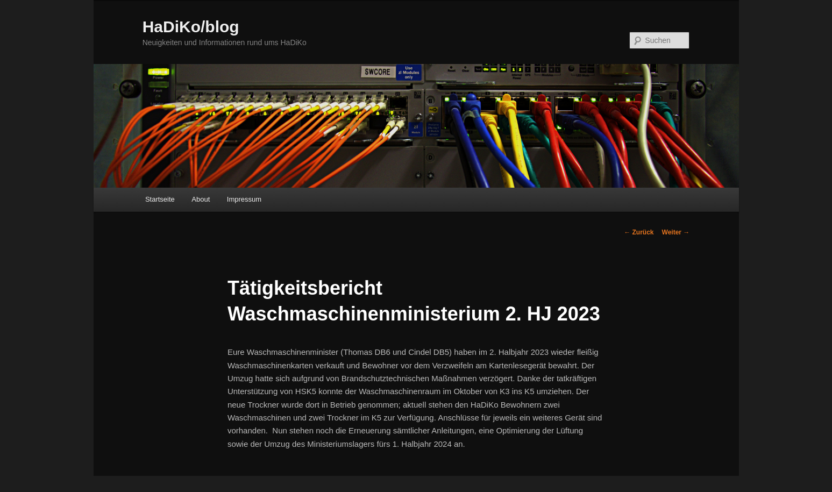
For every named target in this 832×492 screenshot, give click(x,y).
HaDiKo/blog (191, 26)
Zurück (638, 232)
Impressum (244, 199)
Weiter (676, 232)
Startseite (160, 199)
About (200, 199)
